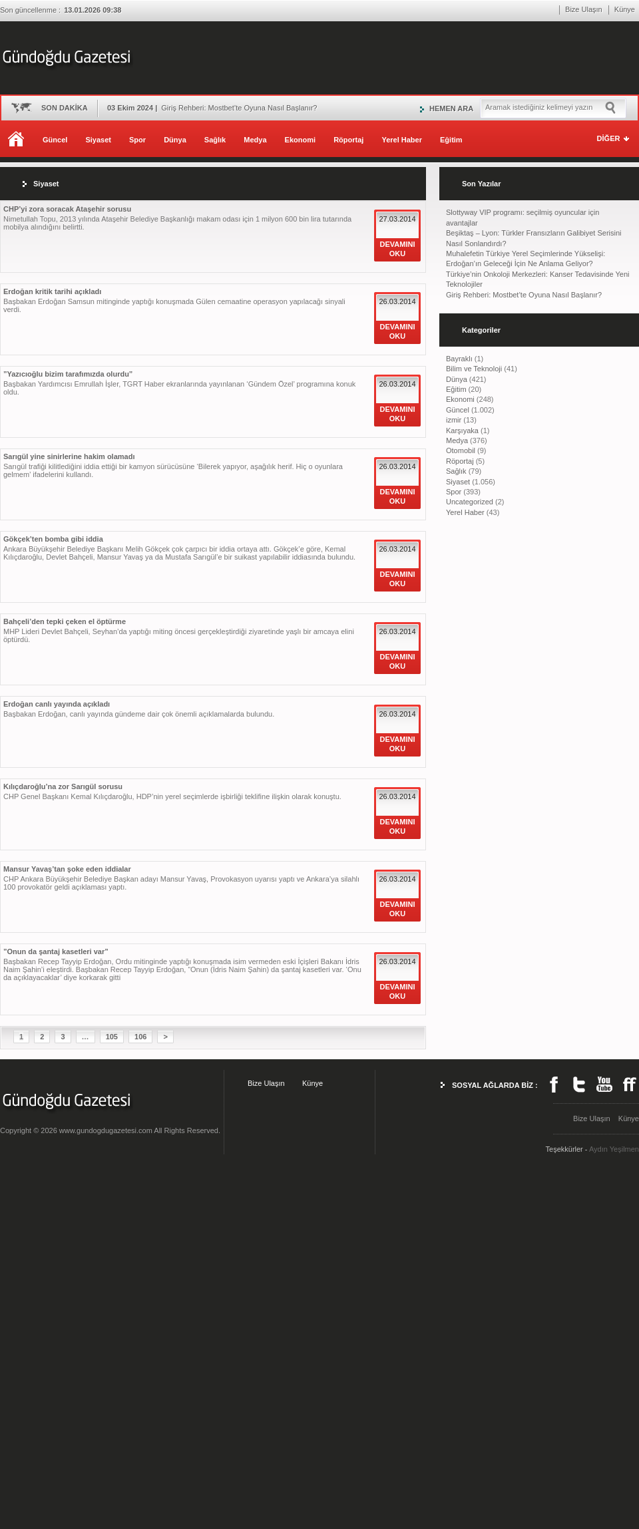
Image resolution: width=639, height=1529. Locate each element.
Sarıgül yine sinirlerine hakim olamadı (68, 456)
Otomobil (460, 450)
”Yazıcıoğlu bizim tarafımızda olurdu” (67, 374)
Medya (255, 140)
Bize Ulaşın (583, 9)
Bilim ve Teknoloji (474, 369)
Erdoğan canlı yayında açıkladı (56, 704)
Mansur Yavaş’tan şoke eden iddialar (67, 869)
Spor (137, 140)
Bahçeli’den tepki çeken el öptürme (64, 621)
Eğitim (451, 140)
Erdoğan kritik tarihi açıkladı (52, 291)
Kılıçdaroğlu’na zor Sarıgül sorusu (62, 786)
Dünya (175, 140)
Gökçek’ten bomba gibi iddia (53, 539)
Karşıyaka (462, 430)
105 (112, 1037)
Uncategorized (469, 502)
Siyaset (98, 140)
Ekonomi (300, 140)
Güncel (55, 140)
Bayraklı (459, 359)
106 (140, 1037)
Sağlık (215, 140)
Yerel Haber (401, 140)
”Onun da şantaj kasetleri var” (55, 951)
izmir (453, 420)
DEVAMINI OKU (397, 248)
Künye (624, 9)
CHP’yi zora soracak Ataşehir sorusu (67, 209)
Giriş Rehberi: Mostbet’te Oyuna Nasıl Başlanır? (524, 295)
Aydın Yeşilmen (614, 1149)
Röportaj (348, 140)
